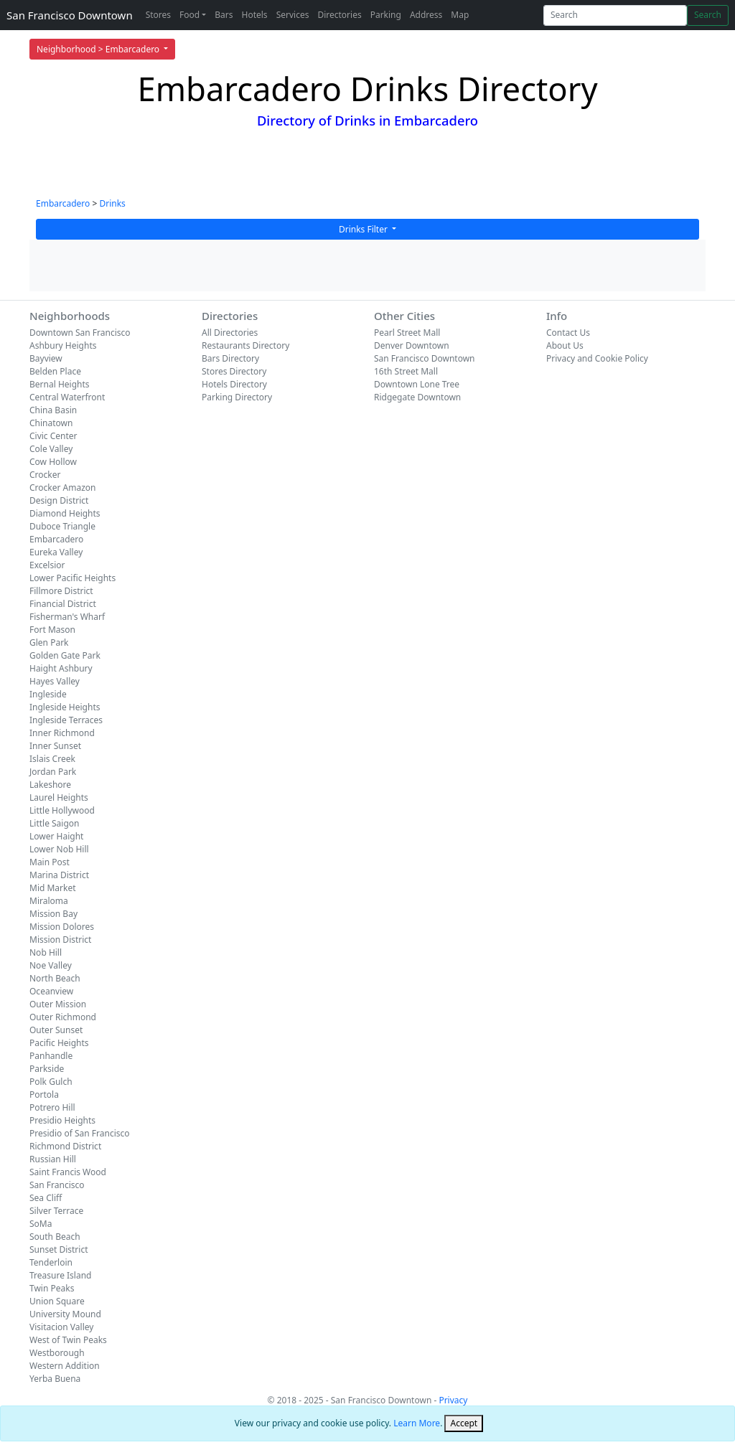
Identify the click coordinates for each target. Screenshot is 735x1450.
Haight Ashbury (61, 668)
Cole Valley (50, 449)
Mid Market (52, 888)
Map (460, 15)
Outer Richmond (62, 1017)
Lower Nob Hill (59, 849)
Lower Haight (56, 836)
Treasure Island (60, 1275)
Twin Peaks (51, 1288)
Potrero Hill (52, 1107)
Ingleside (48, 694)
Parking (385, 15)
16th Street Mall (406, 371)
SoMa (40, 1224)
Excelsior (47, 565)
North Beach (54, 978)
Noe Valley (50, 965)
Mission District (60, 939)
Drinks (112, 203)
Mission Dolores (61, 927)
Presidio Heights (62, 1120)
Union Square (57, 1301)
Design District (58, 500)
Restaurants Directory (245, 345)
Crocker (44, 475)
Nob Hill (45, 952)
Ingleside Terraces (66, 720)
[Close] (463, 1423)
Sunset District (58, 1249)
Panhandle (50, 1056)
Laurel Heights (58, 797)
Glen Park (49, 642)
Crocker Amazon (62, 487)
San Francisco (57, 1185)
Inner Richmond (62, 733)
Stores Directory (234, 371)
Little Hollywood (62, 810)
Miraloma (48, 901)
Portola (44, 1094)
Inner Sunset (55, 746)
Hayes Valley (54, 681)
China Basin (53, 410)
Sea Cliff (45, 1198)
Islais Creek (52, 759)
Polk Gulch (50, 1081)
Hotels (255, 15)
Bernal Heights (59, 384)
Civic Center (53, 436)
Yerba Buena (54, 1379)
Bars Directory (230, 358)
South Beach (54, 1236)
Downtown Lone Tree (416, 384)
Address (426, 15)
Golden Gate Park (64, 655)
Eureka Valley (56, 552)
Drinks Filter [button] (364, 229)
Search (707, 15)
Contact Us (568, 332)
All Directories (230, 332)
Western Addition (64, 1366)
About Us (565, 345)
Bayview (45, 358)
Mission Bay (53, 914)
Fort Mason (52, 629)
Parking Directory (237, 397)
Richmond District (65, 1146)
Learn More (416, 1423)
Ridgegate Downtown (417, 397)
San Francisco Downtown (69, 15)
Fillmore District (61, 591)
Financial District (62, 604)
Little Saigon (54, 823)
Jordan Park (52, 772)
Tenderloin (50, 1262)
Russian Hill (52, 1159)
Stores (158, 15)
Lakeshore (50, 784)
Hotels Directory (234, 384)
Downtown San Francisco (80, 332)
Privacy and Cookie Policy (597, 358)
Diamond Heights (64, 513)
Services (292, 15)
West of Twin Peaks (68, 1340)
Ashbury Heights (62, 345)
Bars (224, 15)
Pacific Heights (59, 1043)
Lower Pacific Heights (72, 578)
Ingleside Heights (64, 707)
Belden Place (55, 371)
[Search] (615, 15)
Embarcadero (63, 203)
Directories (339, 15)
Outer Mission (57, 1004)
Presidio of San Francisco (79, 1133)
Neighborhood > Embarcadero (99, 49)
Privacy (453, 1400)
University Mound (65, 1314)
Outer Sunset (56, 1030)
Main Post (49, 862)
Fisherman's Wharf (67, 617)
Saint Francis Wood (67, 1172)
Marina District (59, 875)
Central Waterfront (67, 397)
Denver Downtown (411, 345)
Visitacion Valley (61, 1327)
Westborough (57, 1353)
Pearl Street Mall (407, 332)
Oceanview (51, 991)
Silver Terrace (56, 1211)
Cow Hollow (53, 462)
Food (189, 15)
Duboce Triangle (62, 526)
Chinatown (50, 423)
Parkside (46, 1069)
